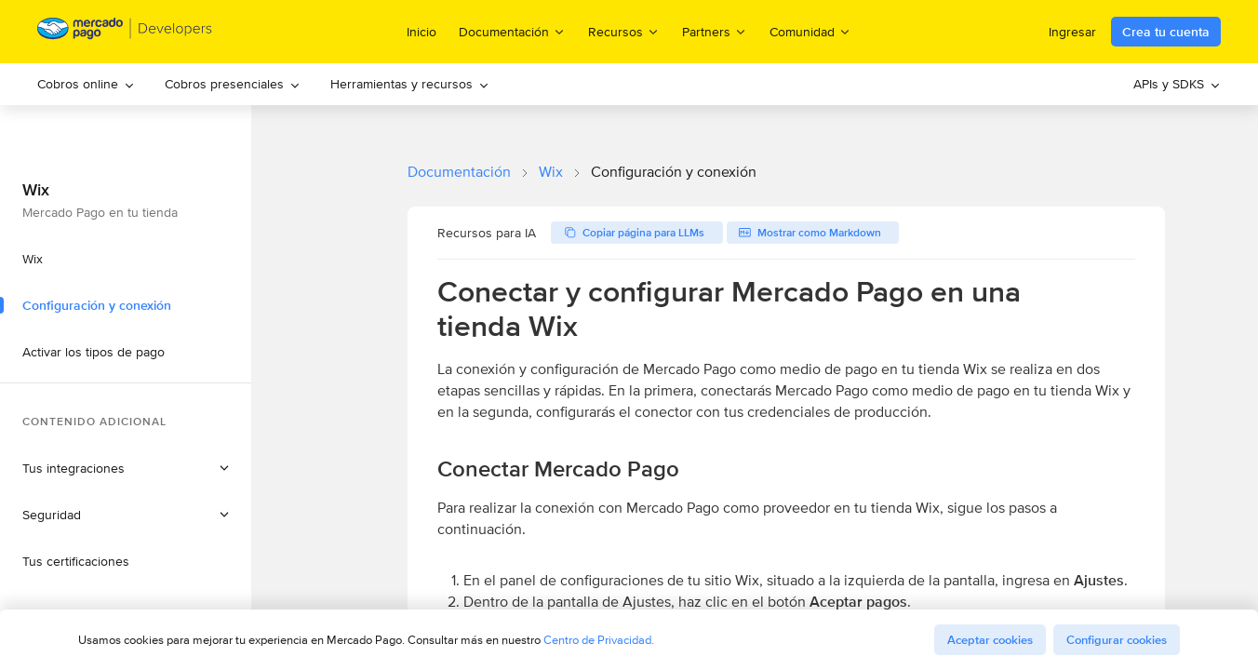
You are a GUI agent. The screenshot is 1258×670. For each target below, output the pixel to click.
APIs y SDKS (1177, 83)
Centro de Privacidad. (598, 640)
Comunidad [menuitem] (810, 31)
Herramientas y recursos (409, 83)
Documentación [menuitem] (512, 31)
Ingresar (1072, 31)
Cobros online (86, 83)
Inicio (421, 31)
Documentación (459, 171)
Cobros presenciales (233, 83)
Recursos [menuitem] (624, 31)
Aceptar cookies (990, 640)
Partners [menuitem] (714, 31)
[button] (125, 514)
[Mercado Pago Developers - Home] (125, 32)
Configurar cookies (1116, 640)
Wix (551, 171)
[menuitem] (86, 84)
